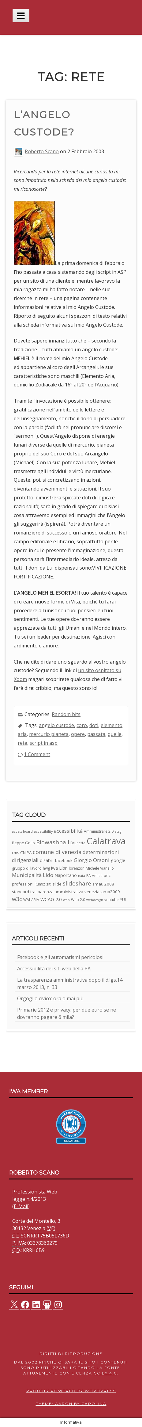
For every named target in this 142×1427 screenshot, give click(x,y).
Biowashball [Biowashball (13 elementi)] (52, 842)
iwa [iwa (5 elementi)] (54, 868)
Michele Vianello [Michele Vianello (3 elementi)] (100, 868)
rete (22, 743)
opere (78, 734)
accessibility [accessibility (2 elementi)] (43, 831)
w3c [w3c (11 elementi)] (17, 899)
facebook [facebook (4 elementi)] (64, 860)
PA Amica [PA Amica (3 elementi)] (94, 875)
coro (82, 725)
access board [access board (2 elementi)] (22, 831)
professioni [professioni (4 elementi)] (22, 884)
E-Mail (21, 1206)
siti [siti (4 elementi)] (48, 884)
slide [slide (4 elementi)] (57, 884)
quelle (114, 734)
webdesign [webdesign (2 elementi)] (94, 900)
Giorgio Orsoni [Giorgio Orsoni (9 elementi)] (92, 860)
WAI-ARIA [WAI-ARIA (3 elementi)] (31, 899)
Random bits (66, 714)
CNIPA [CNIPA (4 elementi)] (26, 852)
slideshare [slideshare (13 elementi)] (77, 883)
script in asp (44, 743)
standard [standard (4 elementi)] (20, 891)
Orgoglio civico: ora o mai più (50, 998)
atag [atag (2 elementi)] (118, 831)
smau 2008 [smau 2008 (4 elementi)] (103, 884)
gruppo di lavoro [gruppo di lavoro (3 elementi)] (27, 868)
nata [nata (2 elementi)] (81, 876)
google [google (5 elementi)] (118, 860)
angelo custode (56, 725)
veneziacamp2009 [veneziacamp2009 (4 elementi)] (102, 891)
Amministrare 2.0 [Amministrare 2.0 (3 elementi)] (99, 831)
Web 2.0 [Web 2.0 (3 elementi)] (78, 899)
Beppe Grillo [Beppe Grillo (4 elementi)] (23, 843)
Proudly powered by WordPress (71, 1391)
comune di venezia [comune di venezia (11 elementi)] (57, 852)
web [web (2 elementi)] (66, 900)
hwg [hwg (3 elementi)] (46, 868)
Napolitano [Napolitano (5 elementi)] (65, 875)
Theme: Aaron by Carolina (71, 1403)
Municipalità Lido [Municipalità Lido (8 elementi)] (32, 874)
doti (93, 725)
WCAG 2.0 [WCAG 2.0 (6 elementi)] (51, 899)
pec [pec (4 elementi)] (107, 875)
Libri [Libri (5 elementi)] (63, 868)
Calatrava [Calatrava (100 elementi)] (106, 841)
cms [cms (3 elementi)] (15, 852)
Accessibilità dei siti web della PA (54, 968)
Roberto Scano (42, 151)
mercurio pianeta (49, 734)
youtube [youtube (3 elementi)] (111, 899)
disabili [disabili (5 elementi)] (47, 860)
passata (96, 734)
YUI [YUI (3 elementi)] (123, 899)
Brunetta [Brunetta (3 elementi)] (77, 843)
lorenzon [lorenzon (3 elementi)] (76, 868)
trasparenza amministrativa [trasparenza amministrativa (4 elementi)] (56, 891)
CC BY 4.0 (105, 1373)
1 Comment (37, 754)
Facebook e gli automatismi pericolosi (60, 957)
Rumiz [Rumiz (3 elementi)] (40, 884)
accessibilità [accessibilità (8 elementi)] (68, 830)
